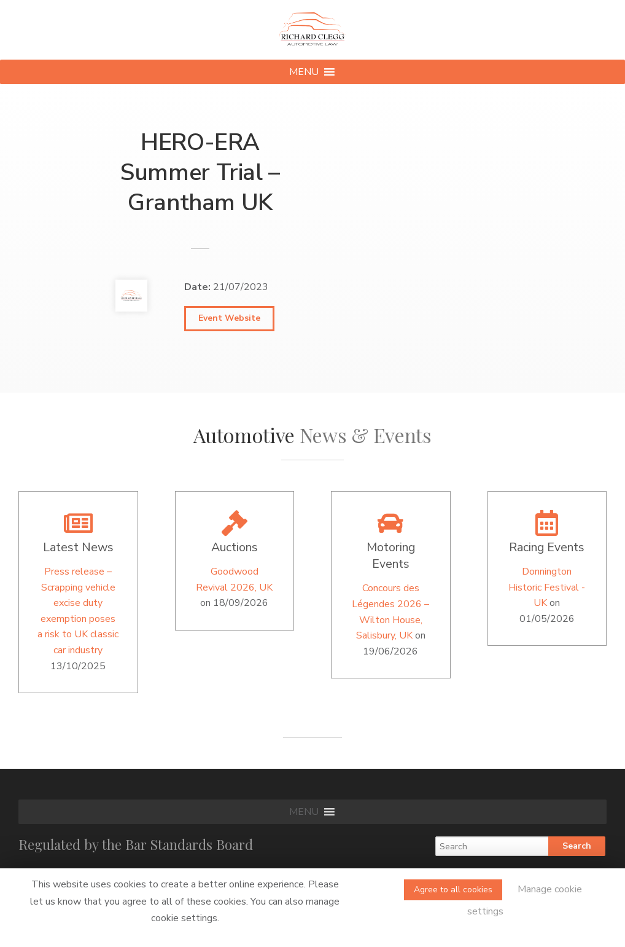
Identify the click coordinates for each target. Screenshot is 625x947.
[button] (304, 72)
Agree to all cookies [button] (453, 889)
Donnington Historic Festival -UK (546, 587)
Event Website (229, 318)
